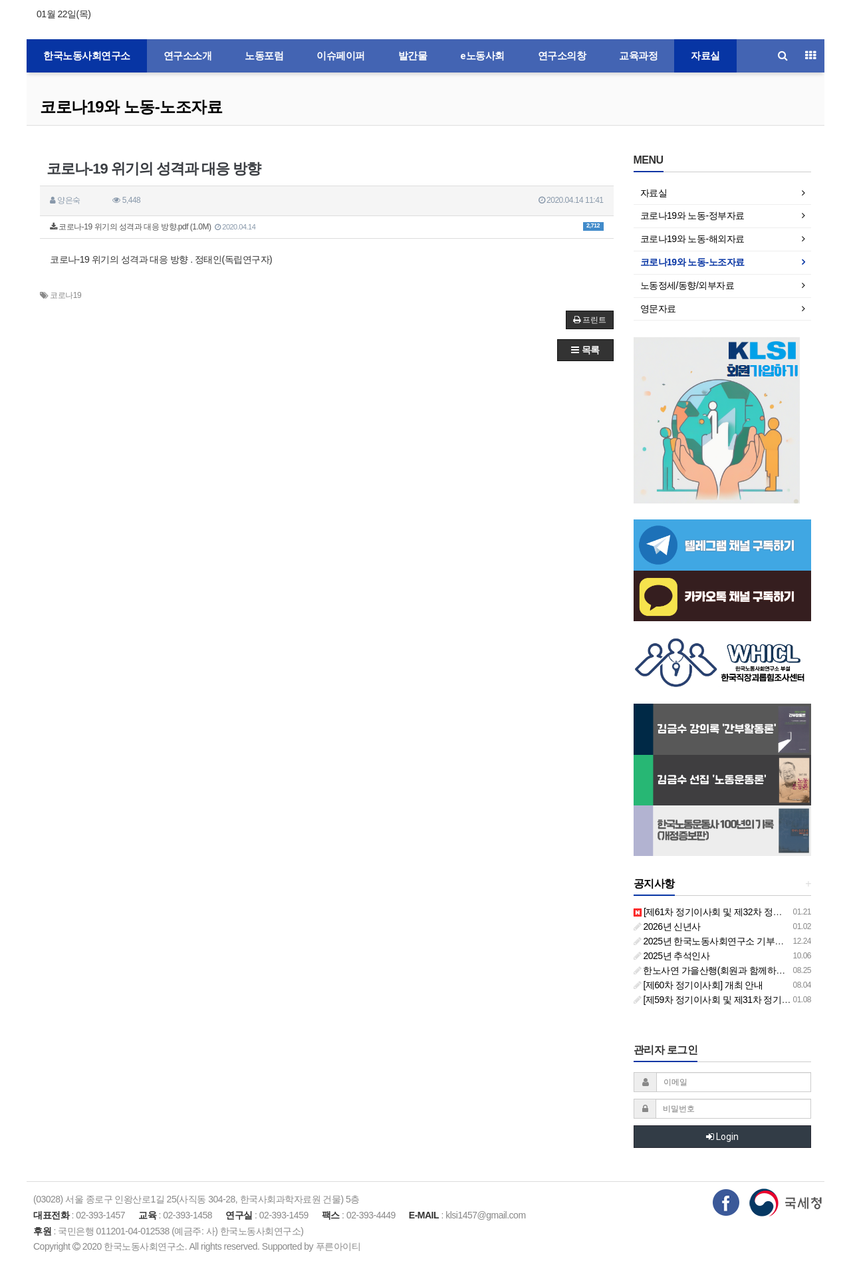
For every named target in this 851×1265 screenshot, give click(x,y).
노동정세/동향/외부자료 (687, 285)
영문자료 (658, 308)
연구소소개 (188, 56)
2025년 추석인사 (672, 955)
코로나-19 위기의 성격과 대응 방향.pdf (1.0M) (327, 226)
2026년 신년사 (667, 926)
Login (722, 1136)
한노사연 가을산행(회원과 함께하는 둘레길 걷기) (736, 970)
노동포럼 (264, 56)
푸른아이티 (338, 1246)
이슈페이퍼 (340, 56)
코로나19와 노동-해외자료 (692, 238)
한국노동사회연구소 (86, 56)
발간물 (412, 56)
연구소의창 (562, 56)
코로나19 (65, 295)
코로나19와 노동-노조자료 (131, 107)
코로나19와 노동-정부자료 (692, 215)
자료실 (705, 56)
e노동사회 (482, 56)
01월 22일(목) (63, 14)
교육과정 (638, 56)
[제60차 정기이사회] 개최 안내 (698, 985)
